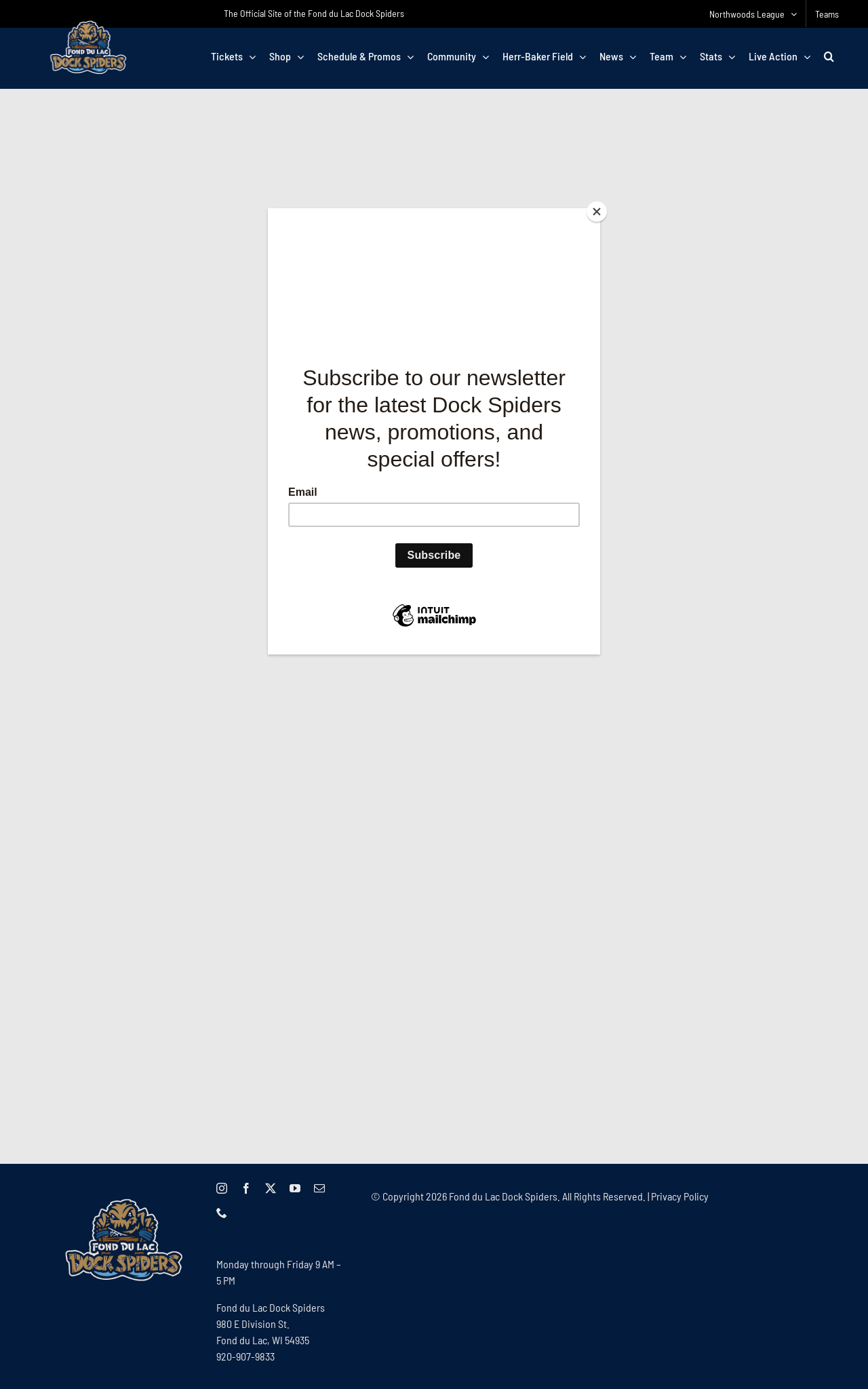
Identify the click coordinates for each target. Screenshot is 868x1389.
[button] (829, 56)
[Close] (597, 211)
